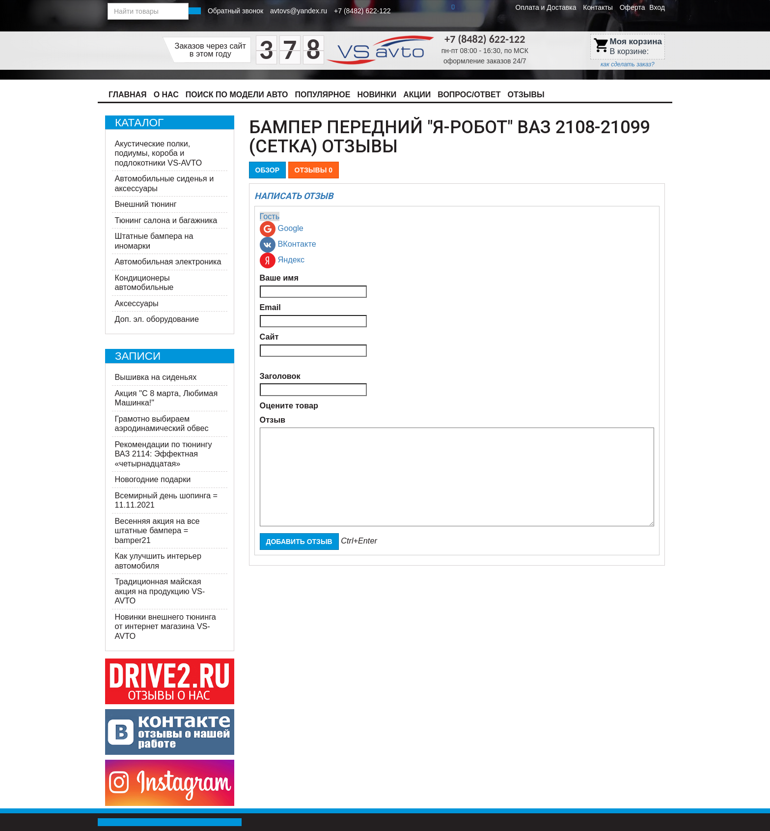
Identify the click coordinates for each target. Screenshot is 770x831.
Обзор (267, 170)
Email (270, 307)
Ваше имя (279, 277)
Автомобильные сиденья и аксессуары (164, 183)
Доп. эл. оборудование (157, 319)
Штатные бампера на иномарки (154, 240)
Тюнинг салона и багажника (166, 220)
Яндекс (282, 260)
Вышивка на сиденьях (156, 377)
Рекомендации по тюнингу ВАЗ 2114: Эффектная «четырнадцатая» (163, 454)
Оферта (632, 7)
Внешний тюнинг (146, 204)
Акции (417, 94)
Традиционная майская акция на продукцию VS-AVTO (160, 591)
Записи (138, 356)
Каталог (139, 122)
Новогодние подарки (153, 479)
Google (281, 229)
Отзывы (526, 94)
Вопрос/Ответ (469, 94)
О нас (166, 94)
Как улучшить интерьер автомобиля (158, 560)
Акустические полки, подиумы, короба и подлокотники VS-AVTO (158, 153)
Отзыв (273, 419)
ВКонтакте (288, 245)
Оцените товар (289, 405)
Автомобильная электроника (168, 261)
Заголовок (280, 376)
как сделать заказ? (628, 64)
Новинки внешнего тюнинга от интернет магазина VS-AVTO (165, 626)
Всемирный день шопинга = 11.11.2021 (166, 500)
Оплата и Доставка (546, 7)
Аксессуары (137, 303)
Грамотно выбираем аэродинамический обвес (162, 423)
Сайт (269, 336)
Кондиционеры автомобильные (144, 282)
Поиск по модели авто (237, 94)
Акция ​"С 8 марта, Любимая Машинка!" (166, 398)
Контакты (597, 7)
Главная (128, 94)
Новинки (376, 94)
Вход (657, 7)
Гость (270, 216)
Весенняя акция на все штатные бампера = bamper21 (157, 530)
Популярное (323, 94)
